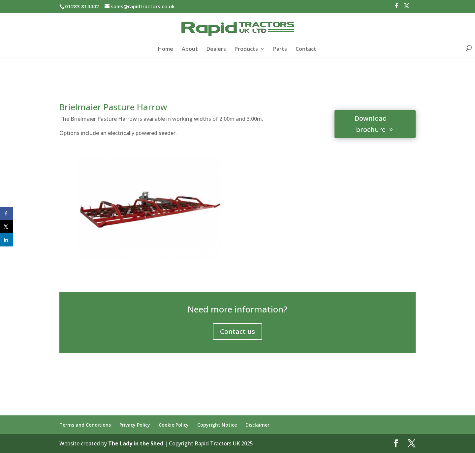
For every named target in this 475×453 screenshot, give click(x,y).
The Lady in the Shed (135, 443)
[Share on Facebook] (6, 213)
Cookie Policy (174, 425)
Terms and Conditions (85, 425)
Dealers (216, 49)
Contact (306, 49)
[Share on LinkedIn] (6, 239)
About (190, 49)
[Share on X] (6, 226)
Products (246, 49)
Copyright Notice (217, 425)
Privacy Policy (134, 425)
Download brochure (371, 124)
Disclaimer (257, 425)
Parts (280, 49)
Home (165, 49)
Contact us (237, 331)
